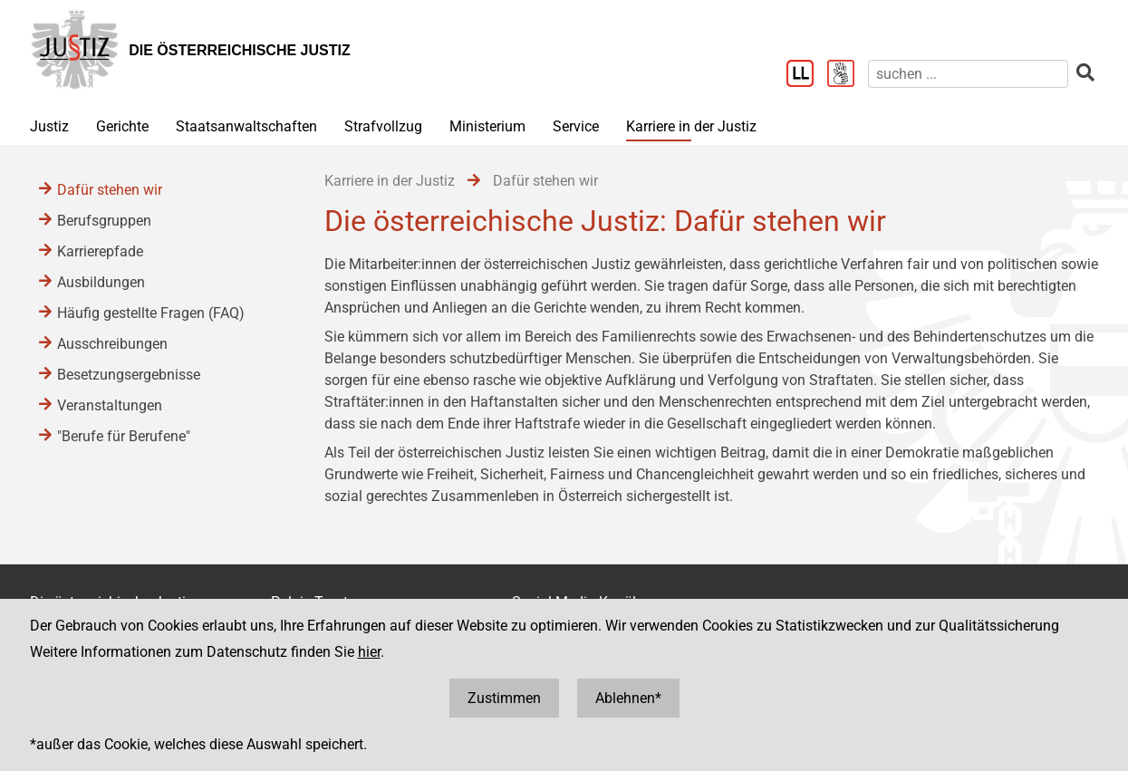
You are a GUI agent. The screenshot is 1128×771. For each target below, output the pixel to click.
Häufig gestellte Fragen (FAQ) (151, 313)
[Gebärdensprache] (847, 75)
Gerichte (122, 126)
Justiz (49, 126)
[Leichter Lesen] (806, 75)
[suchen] (968, 74)
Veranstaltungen (109, 405)
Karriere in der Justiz (691, 126)
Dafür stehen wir (109, 189)
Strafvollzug (383, 126)
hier (369, 651)
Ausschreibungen (112, 343)
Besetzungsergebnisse (128, 374)
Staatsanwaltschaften (246, 126)
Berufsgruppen (104, 220)
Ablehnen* (628, 698)
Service (576, 126)
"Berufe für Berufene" (123, 436)
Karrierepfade (100, 251)
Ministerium (487, 126)
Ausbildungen (101, 282)
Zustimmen (504, 698)
